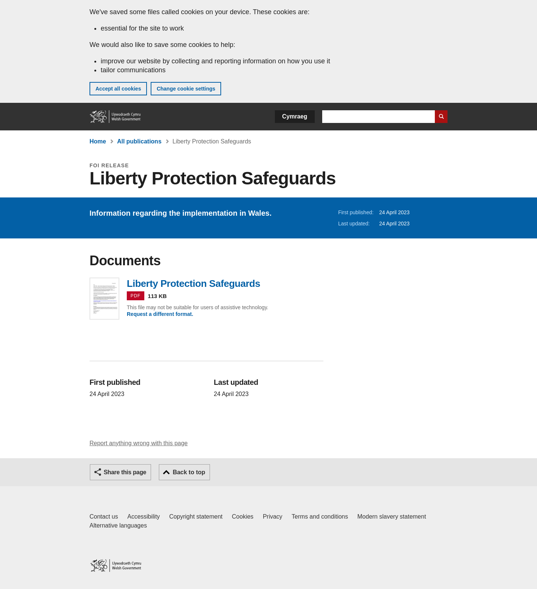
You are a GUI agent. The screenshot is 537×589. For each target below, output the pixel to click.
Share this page (125, 472)
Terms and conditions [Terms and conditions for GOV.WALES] (320, 516)
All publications (139, 141)
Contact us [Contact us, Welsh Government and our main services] (104, 516)
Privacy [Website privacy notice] (272, 516)
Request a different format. (160, 314)
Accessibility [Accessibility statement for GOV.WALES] (143, 516)
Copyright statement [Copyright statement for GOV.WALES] (196, 516)
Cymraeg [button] (294, 116)
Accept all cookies (118, 89)
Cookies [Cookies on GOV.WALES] (243, 516)
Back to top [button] (189, 472)
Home (98, 141)
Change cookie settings (186, 89)
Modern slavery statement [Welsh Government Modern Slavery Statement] (391, 516)
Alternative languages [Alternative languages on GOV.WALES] (118, 525)
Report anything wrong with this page (139, 443)
